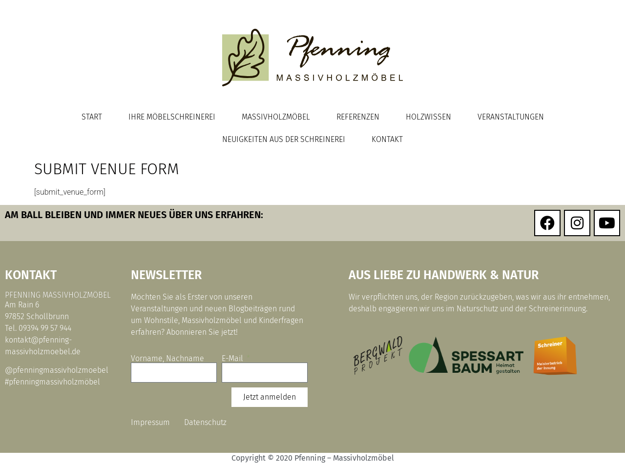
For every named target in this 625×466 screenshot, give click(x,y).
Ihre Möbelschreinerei (171, 117)
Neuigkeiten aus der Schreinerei (283, 139)
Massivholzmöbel (276, 117)
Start (92, 117)
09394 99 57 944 (45, 328)
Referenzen (357, 117)
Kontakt (387, 139)
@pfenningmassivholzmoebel (56, 370)
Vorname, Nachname (167, 359)
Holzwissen (428, 117)
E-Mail (233, 359)
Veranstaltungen (511, 117)
